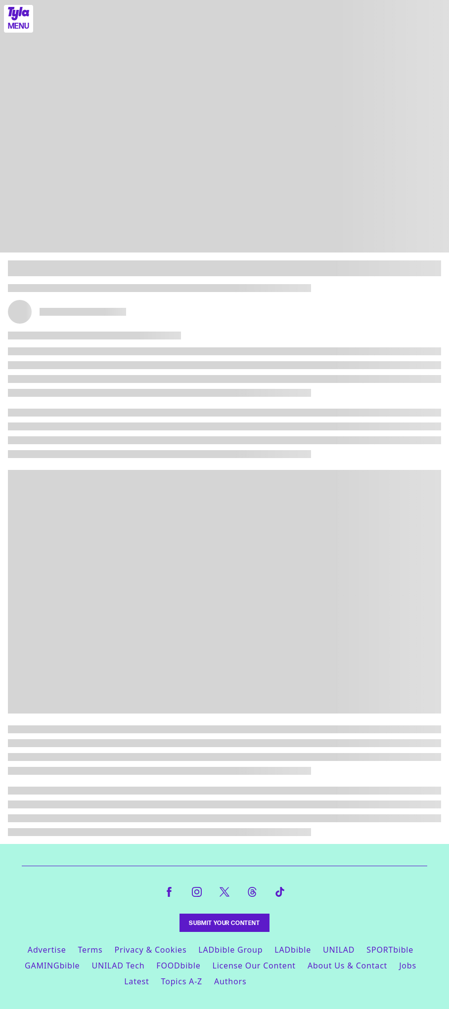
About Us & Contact (347, 965)
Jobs (407, 965)
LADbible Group (230, 949)
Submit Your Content (224, 922)
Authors (230, 981)
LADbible (292, 949)
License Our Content (253, 965)
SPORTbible (389, 949)
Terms (90, 949)
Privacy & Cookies (151, 949)
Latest (136, 981)
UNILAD (339, 949)
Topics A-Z (181, 981)
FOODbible (178, 965)
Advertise (47, 949)
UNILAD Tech (117, 965)
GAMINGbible (52, 965)
